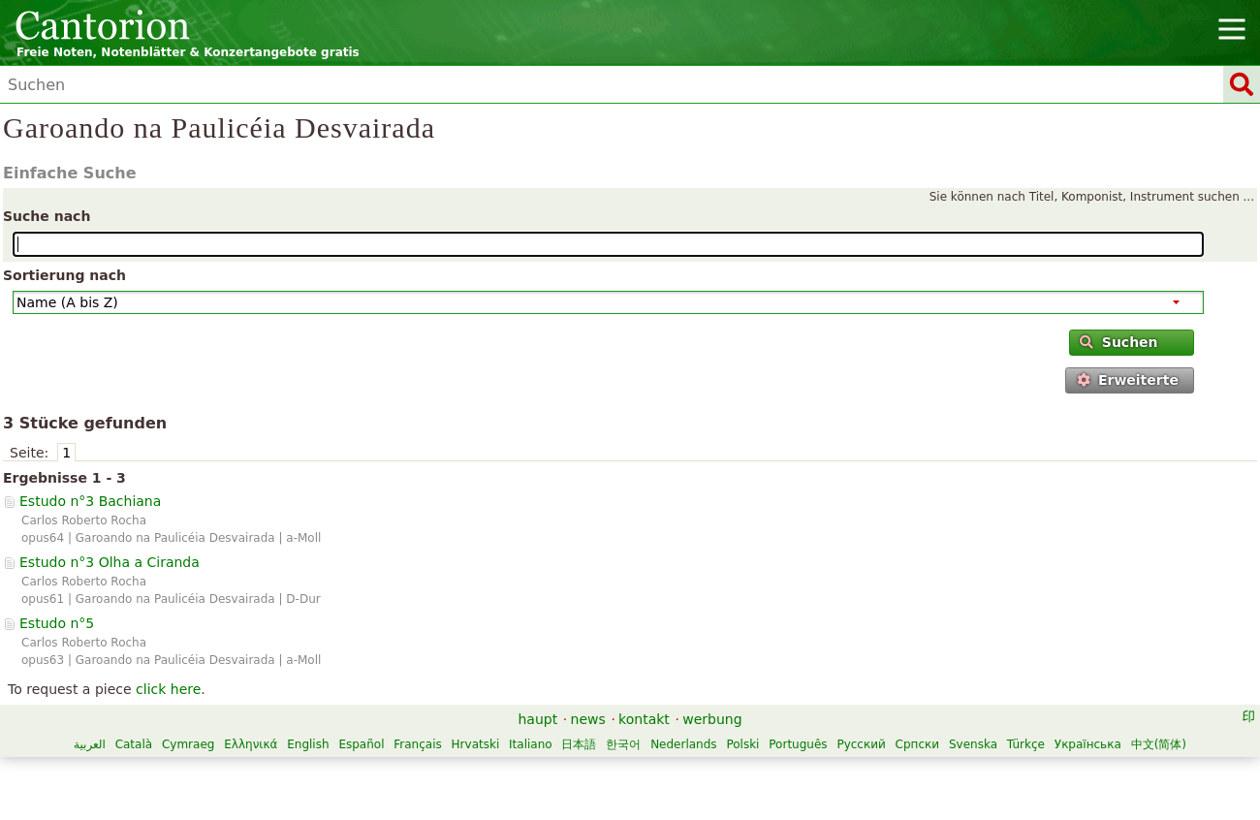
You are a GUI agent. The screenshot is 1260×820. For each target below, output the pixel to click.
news (588, 719)
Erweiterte (1128, 380)
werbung (711, 719)
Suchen (1118, 342)
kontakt (644, 719)
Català (133, 744)
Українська (1088, 744)
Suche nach (46, 216)
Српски (918, 744)
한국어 (623, 744)
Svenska (973, 744)
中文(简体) (1158, 744)
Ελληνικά (250, 744)
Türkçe (1026, 744)
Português (798, 744)
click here (168, 689)
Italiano (530, 744)
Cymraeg (188, 744)
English (308, 744)
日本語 (578, 744)
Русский (860, 744)
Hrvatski (476, 744)
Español (361, 744)
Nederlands (683, 744)
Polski (742, 744)
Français (417, 744)
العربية (90, 744)
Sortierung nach (64, 275)
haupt (537, 719)
